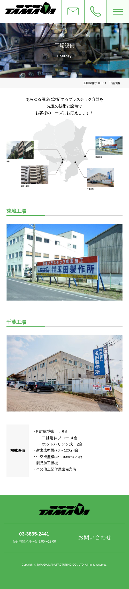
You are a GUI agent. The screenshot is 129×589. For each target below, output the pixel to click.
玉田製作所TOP (93, 83)
